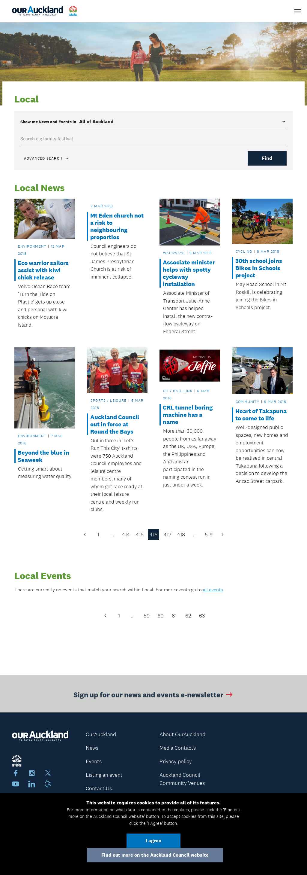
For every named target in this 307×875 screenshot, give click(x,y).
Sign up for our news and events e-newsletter (153, 695)
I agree (153, 840)
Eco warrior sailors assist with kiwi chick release (43, 270)
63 (202, 615)
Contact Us (99, 788)
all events (213, 590)
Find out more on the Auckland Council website (155, 855)
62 (188, 615)
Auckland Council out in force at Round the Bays (114, 424)
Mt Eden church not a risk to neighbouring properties (117, 226)
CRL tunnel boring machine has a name (188, 414)
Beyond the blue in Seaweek (43, 456)
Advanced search (47, 158)
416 (153, 534)
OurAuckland (101, 734)
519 (209, 534)
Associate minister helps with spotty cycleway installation (189, 273)
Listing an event (104, 775)
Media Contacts (177, 748)
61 (174, 615)
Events (94, 761)
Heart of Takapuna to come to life (261, 414)
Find (267, 158)
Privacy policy (175, 761)
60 (160, 615)
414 (126, 534)
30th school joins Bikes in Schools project (258, 268)
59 (147, 615)
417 (167, 534)
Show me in (48, 121)
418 (181, 534)
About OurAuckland (182, 734)
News (92, 748)
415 (140, 534)
